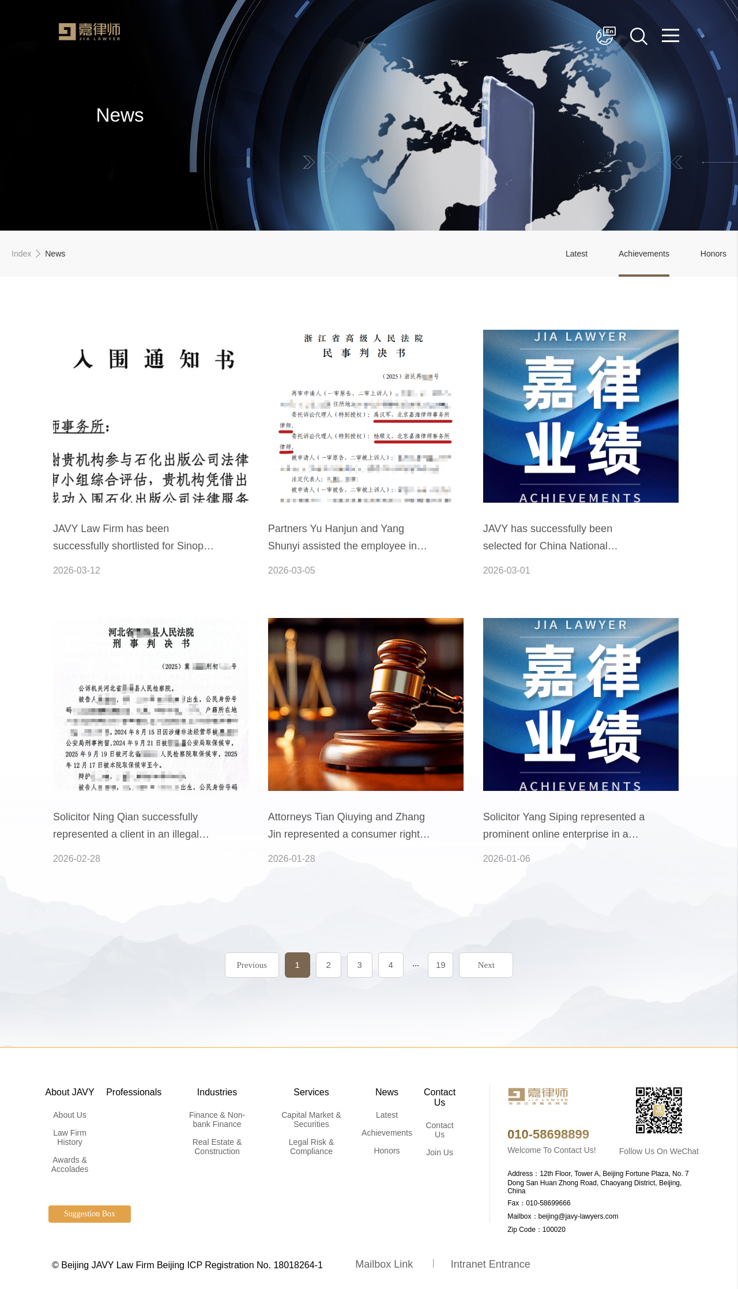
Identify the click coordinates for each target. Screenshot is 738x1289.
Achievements (644, 253)
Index (21, 253)
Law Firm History (69, 1137)
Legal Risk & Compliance (311, 1146)
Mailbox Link (384, 1264)
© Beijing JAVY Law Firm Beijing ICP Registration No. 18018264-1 (187, 1265)
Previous (251, 965)
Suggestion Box (89, 1213)
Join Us (439, 1152)
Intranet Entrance (490, 1264)
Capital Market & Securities (311, 1119)
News (386, 1092)
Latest (577, 253)
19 (441, 965)
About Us (69, 1115)
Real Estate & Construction (217, 1146)
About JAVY (70, 1092)
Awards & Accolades (70, 1164)
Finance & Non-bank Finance (217, 1119)
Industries (217, 1092)
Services (311, 1092)
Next (486, 965)
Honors (713, 253)
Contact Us (439, 1097)
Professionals (133, 1092)
